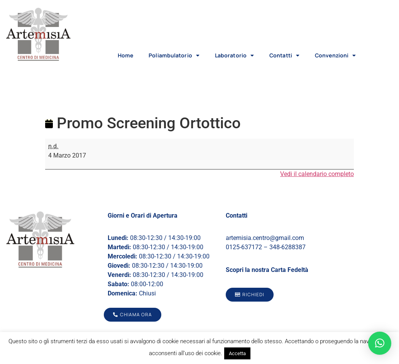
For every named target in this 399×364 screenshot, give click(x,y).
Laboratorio (234, 55)
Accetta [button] (237, 353)
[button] (379, 343)
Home (125, 55)
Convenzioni (335, 55)
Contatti (284, 55)
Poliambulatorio (174, 55)
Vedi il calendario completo (317, 174)
